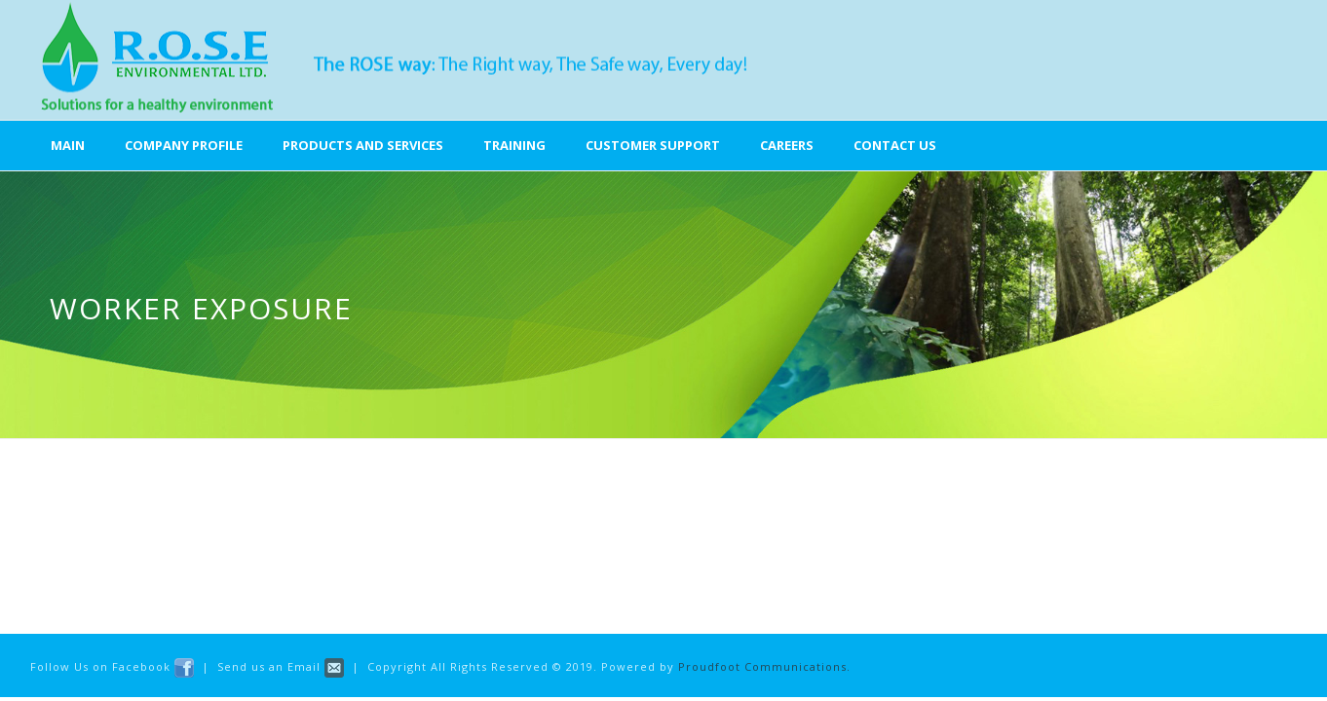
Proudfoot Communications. (764, 666)
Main (68, 145)
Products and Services (363, 145)
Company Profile (184, 145)
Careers (787, 145)
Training (514, 145)
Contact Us (894, 145)
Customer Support (653, 145)
